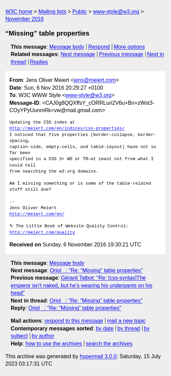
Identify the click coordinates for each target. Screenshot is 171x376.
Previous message (121, 54)
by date (104, 328)
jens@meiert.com (95, 80)
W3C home (18, 11)
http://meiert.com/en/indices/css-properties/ (67, 129)
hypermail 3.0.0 (98, 356)
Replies (39, 62)
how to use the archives (54, 343)
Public (79, 11)
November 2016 (24, 19)
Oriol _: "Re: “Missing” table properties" (96, 270)
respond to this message (73, 321)
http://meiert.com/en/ (37, 214)
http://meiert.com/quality (42, 233)
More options (129, 47)
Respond (99, 47)
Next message (78, 54)
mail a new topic (126, 321)
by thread (129, 328)
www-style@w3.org (116, 11)
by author (43, 336)
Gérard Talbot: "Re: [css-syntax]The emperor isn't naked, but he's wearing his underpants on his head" (81, 285)
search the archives (109, 343)
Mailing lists (52, 11)
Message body (66, 47)
